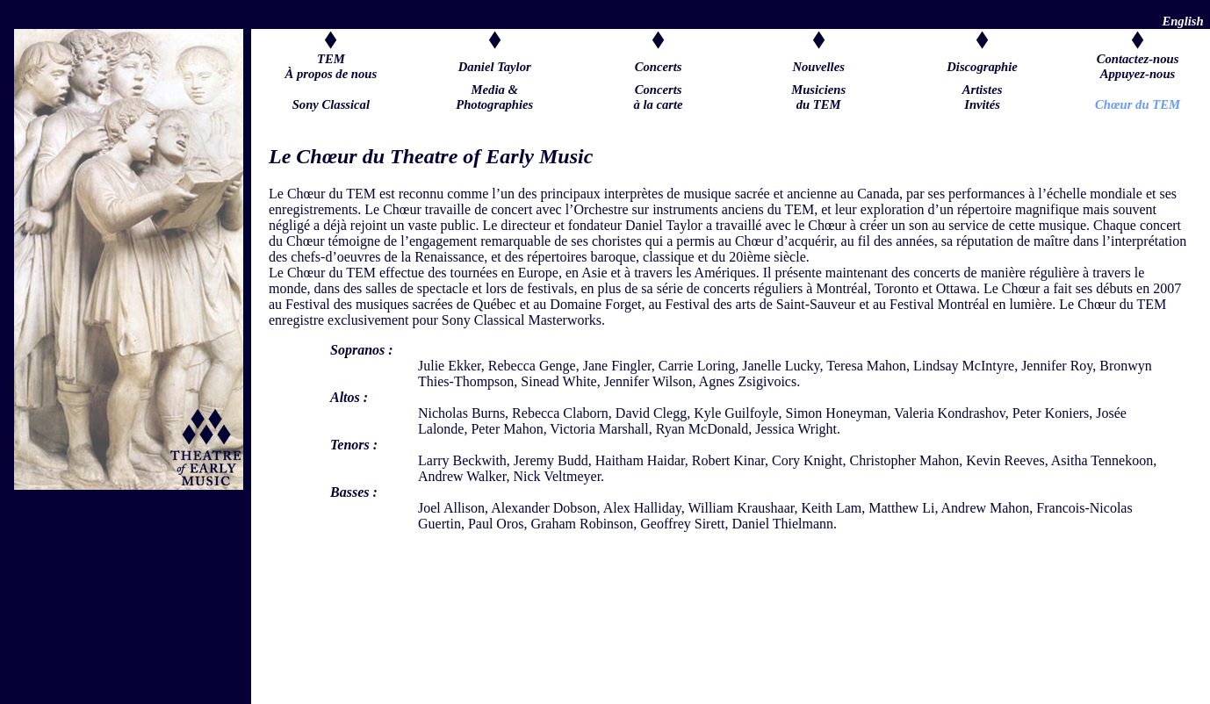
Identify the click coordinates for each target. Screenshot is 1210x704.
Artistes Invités (982, 104)
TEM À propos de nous (331, 66)
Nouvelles (818, 67)
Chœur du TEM (1137, 104)
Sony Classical (331, 104)
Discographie (982, 67)
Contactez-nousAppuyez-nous (1138, 66)
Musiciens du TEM (818, 104)
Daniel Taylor (494, 67)
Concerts (658, 67)
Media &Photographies (494, 104)
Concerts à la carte (657, 104)
